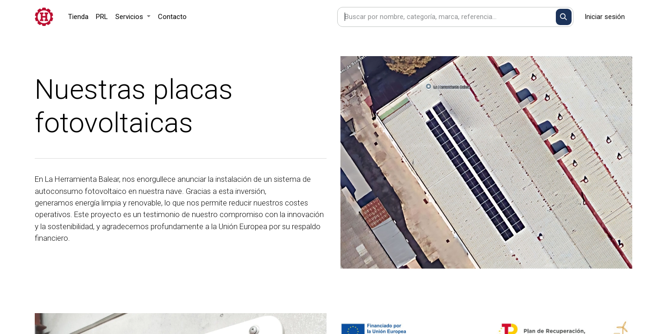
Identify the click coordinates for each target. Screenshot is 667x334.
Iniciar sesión (605, 17)
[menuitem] (78, 17)
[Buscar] (564, 17)
